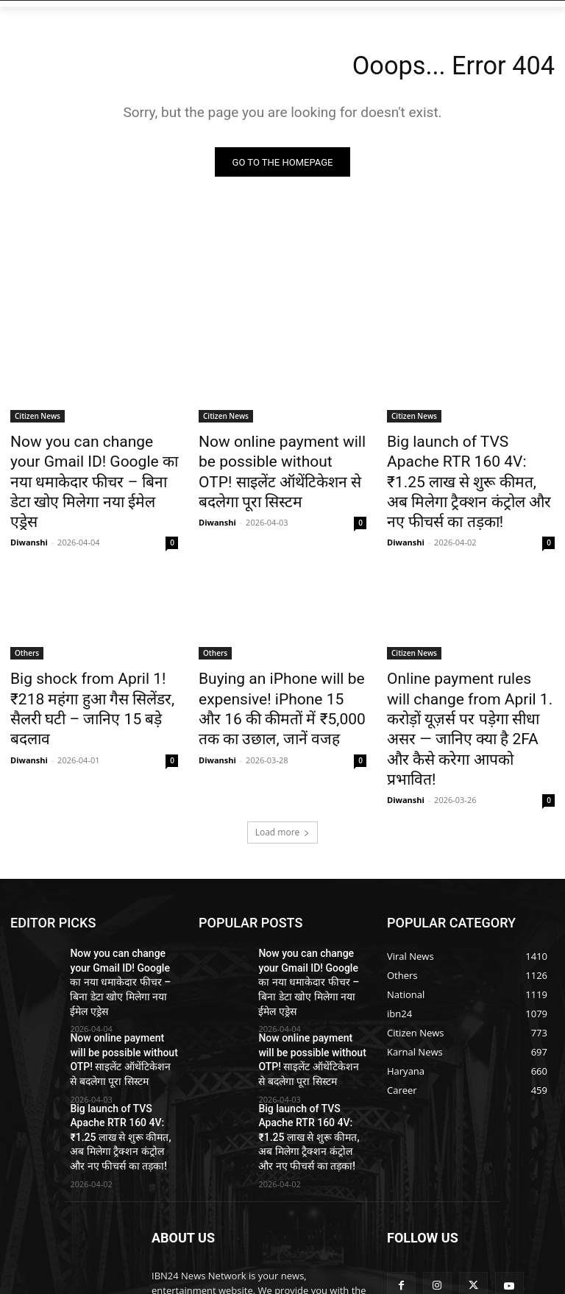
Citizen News (37, 419)
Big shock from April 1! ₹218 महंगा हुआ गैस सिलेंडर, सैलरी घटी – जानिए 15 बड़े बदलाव (91, 662)
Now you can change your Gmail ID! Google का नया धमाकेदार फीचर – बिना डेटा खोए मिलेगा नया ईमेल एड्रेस (83, 468)
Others (27, 622)
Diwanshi (29, 511)
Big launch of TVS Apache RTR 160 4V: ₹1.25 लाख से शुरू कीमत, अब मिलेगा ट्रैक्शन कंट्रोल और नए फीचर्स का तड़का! (470, 468)
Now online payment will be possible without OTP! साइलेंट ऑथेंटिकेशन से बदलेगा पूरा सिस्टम (277, 460)
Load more (282, 761)
